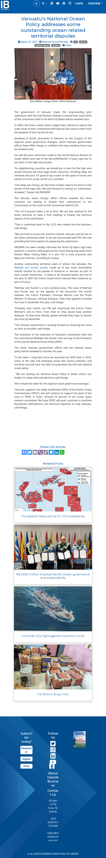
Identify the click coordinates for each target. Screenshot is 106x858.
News (68, 45)
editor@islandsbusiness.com (53, 836)
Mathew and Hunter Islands (31, 267)
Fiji (75, 42)
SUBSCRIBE (94, 3)
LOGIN (79, 3)
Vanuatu (55, 45)
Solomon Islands (42, 45)
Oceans (83, 42)
